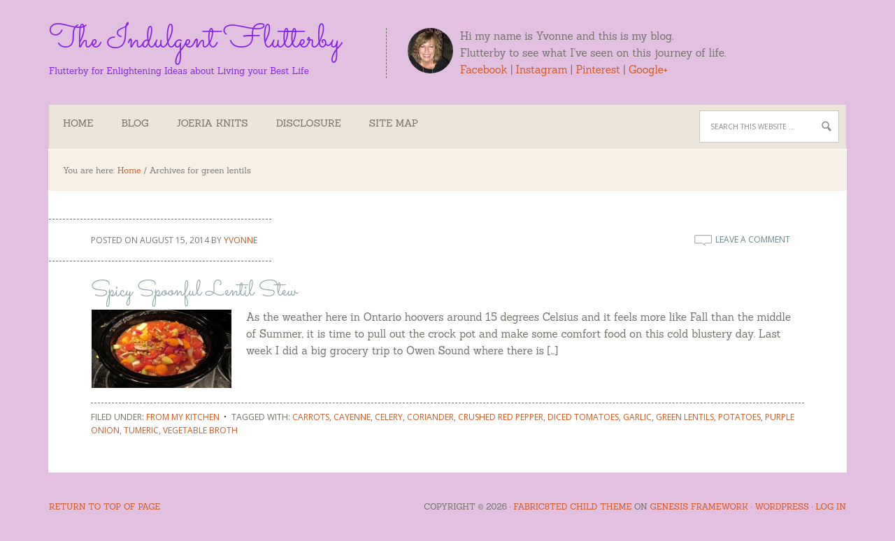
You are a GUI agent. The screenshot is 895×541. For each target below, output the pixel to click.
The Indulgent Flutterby (195, 38)
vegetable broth (200, 430)
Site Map (393, 123)
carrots (310, 417)
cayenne (352, 417)
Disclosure (308, 123)
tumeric (141, 430)
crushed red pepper (500, 417)
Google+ (648, 69)
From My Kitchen (183, 417)
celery (389, 417)
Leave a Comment (752, 239)
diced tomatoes (583, 417)
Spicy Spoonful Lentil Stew (194, 291)
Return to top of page (104, 506)
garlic (637, 417)
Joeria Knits (212, 123)
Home (78, 123)
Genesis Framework (699, 506)
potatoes (739, 417)
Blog (134, 123)
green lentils (685, 417)
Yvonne (240, 240)
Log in (830, 506)
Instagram (542, 69)
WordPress (781, 506)
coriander (430, 417)
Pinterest (597, 69)
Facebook (484, 69)
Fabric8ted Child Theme (572, 506)
